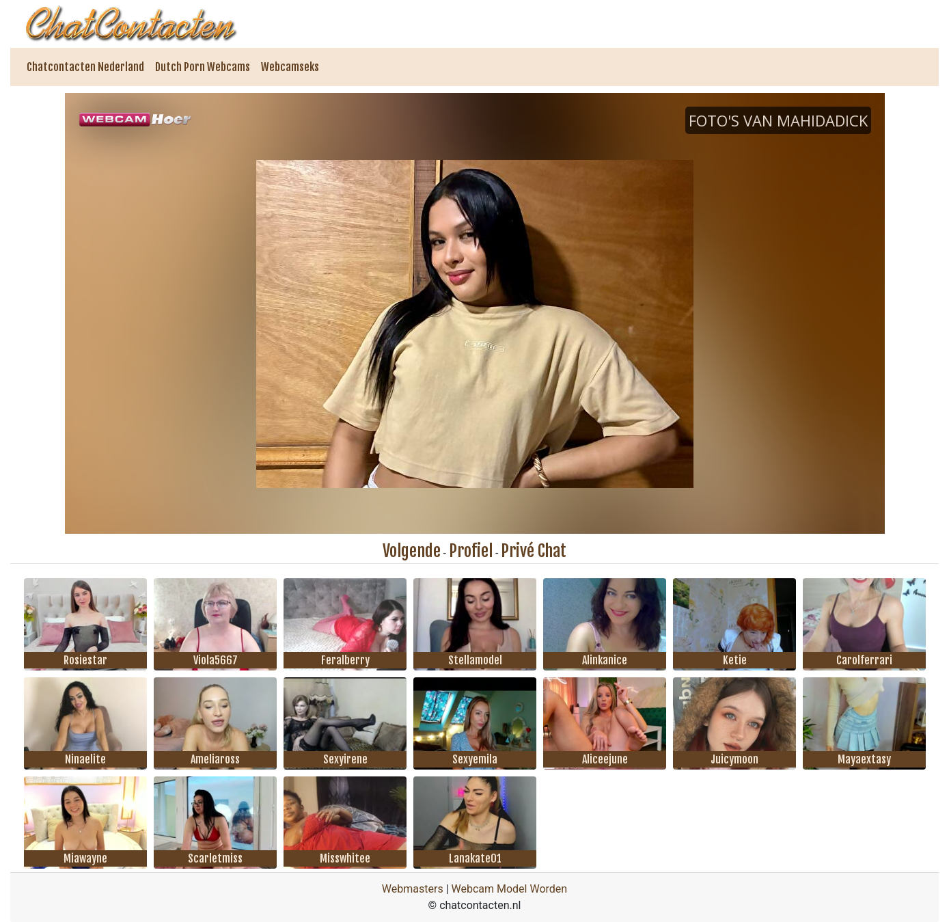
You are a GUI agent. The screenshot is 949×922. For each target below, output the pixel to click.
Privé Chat (533, 551)
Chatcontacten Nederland (85, 67)
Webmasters (412, 888)
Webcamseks (290, 67)
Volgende (412, 551)
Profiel (471, 551)
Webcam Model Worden (510, 888)
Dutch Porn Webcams (202, 67)
